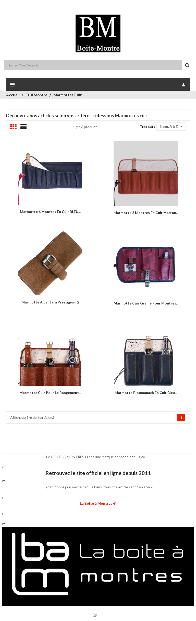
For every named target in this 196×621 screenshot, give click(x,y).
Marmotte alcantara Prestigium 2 (50, 302)
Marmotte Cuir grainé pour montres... (146, 303)
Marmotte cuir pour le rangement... (50, 392)
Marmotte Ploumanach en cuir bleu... (146, 392)
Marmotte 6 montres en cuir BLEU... (50, 211)
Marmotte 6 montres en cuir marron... (146, 212)
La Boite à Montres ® (98, 503)
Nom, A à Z (171, 126)
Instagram (94, 614)
